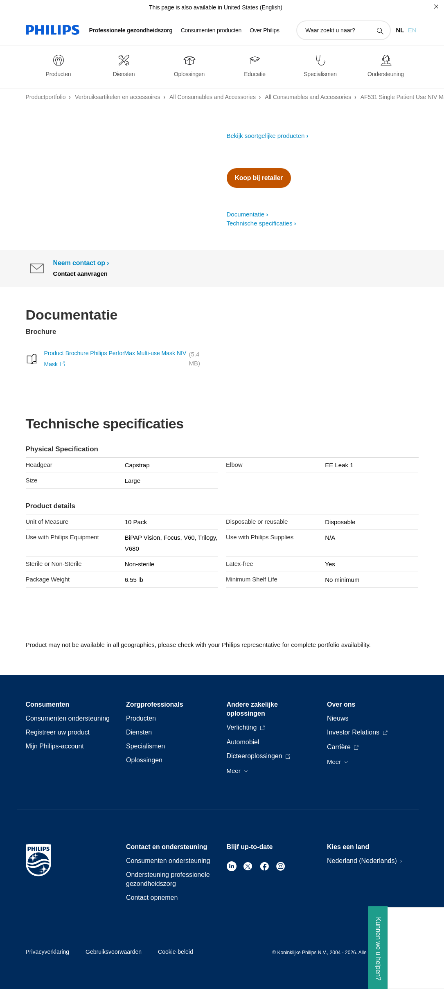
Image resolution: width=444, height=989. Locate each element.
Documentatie (246, 214)
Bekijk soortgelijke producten (266, 135)
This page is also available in (185, 7)
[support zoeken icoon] (380, 31)
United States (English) (253, 7)
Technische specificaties (260, 223)
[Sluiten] (436, 6)
